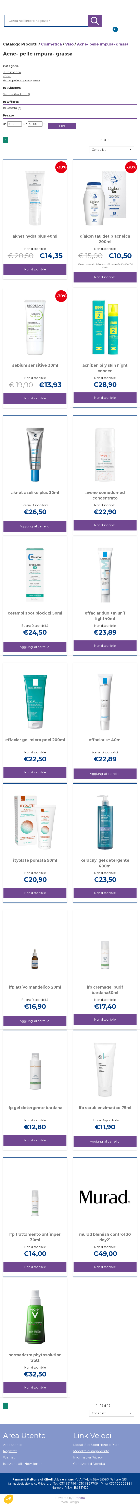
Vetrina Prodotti (16, 94)
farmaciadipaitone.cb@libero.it (29, 1483)
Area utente (12, 1445)
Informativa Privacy (88, 1457)
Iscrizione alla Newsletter (22, 1464)
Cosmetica (51, 44)
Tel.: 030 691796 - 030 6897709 (75, 1483)
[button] (111, 149)
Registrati (10, 1451)
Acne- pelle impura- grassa (21, 80)
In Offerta (12, 108)
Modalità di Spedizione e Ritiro (96, 1445)
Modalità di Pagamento (91, 1451)
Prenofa (79, 1498)
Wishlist (9, 1457)
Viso (69, 44)
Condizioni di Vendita (89, 1464)
